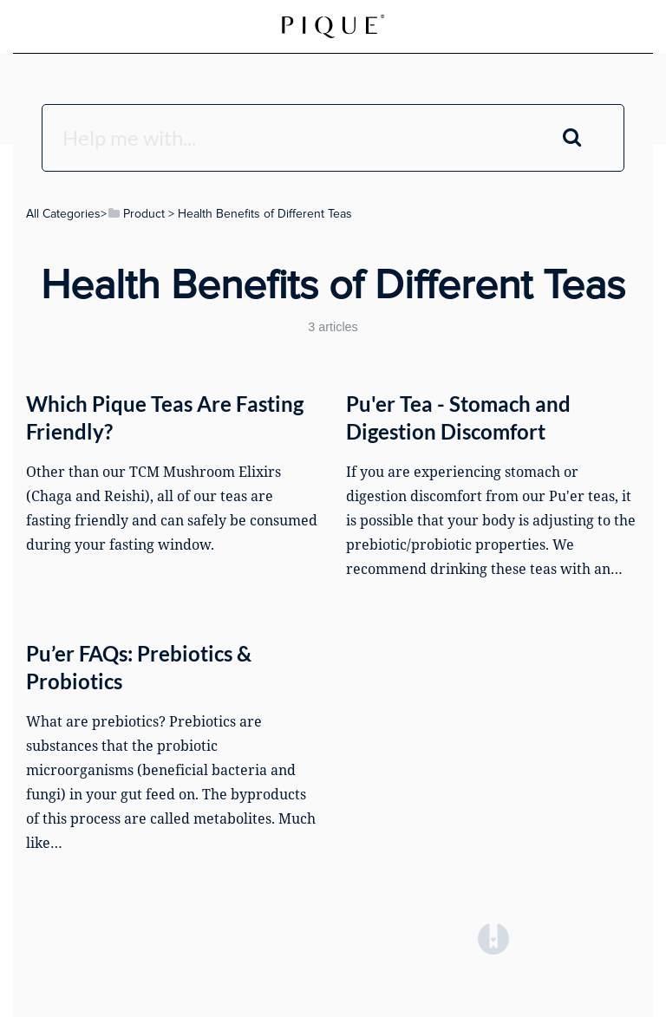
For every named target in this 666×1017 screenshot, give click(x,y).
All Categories (63, 213)
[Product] (136, 213)
